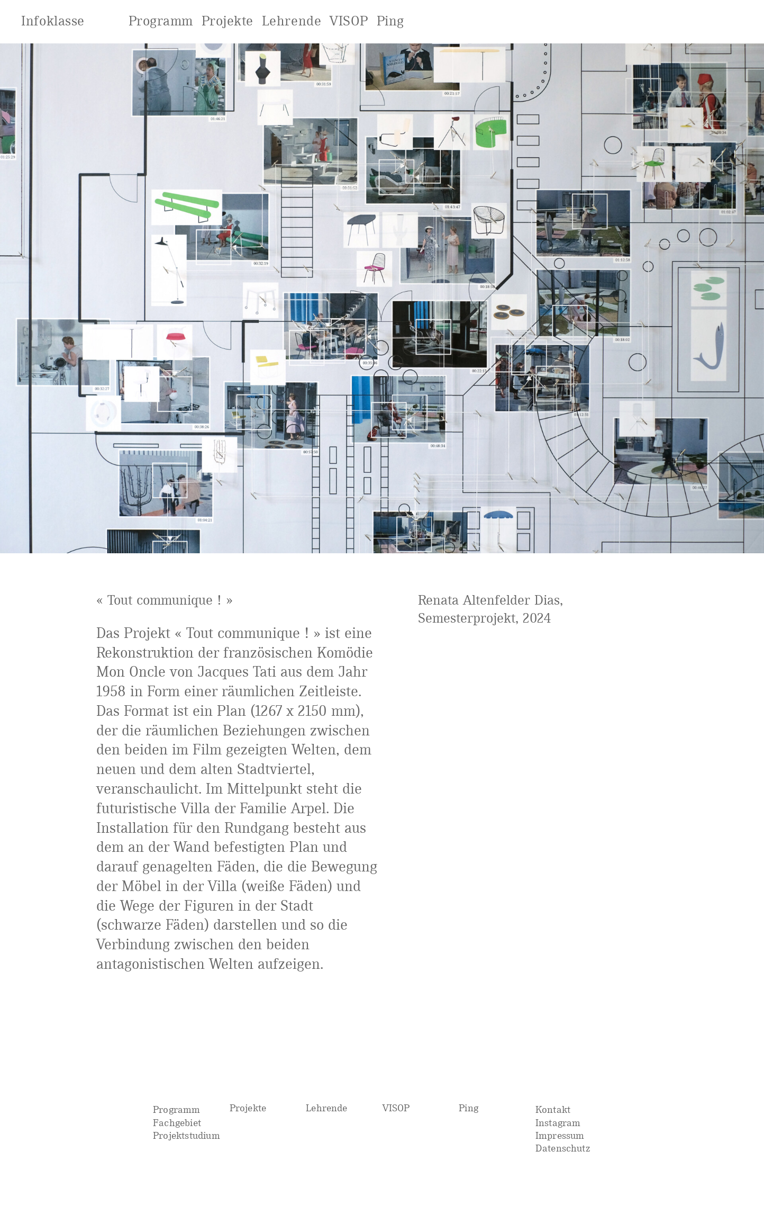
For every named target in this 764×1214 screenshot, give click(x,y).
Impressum (560, 1135)
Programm (177, 1109)
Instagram (558, 1122)
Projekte (248, 1107)
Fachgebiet (177, 1122)
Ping (468, 1107)
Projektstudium (186, 1135)
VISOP (396, 1107)
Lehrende (327, 1107)
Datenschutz (562, 1148)
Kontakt (552, 1109)
